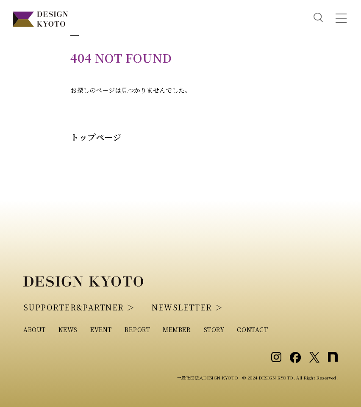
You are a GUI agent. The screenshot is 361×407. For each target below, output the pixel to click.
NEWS (68, 329)
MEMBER (177, 329)
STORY (214, 329)
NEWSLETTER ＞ (187, 307)
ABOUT (34, 329)
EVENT (101, 329)
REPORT (137, 329)
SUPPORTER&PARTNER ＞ (79, 307)
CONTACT (252, 329)
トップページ (95, 137)
